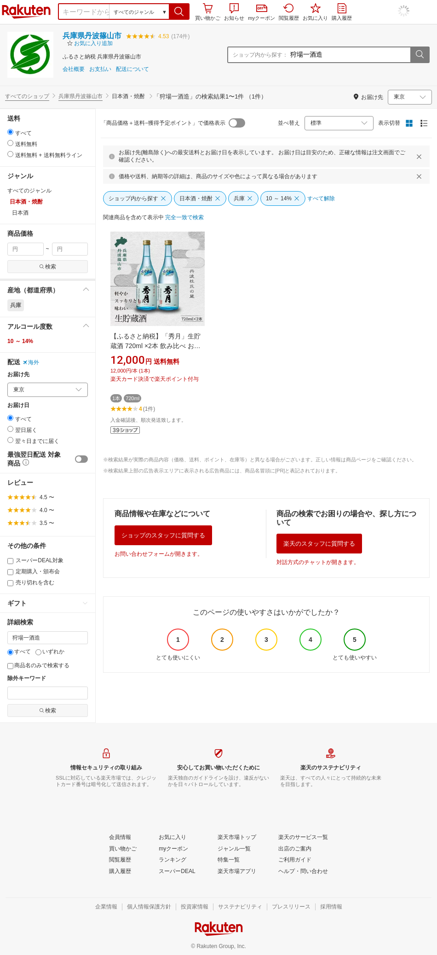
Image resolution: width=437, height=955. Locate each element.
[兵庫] (243, 198)
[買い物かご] (123, 849)
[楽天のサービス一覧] (303, 837)
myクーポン (261, 13)
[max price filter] (70, 249)
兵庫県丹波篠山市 (92, 36)
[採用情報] (331, 907)
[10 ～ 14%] (282, 198)
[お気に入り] (172, 837)
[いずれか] (38, 652)
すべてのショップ (27, 96)
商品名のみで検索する (38, 665)
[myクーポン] (173, 849)
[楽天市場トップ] (237, 837)
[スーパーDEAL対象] (10, 561)
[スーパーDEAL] (177, 871)
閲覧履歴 (289, 12)
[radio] (10, 132)
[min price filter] (25, 249)
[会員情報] (120, 837)
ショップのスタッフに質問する (163, 535)
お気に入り (315, 12)
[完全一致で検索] (184, 217)
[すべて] (10, 652)
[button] (179, 11)
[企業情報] (106, 907)
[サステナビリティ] (240, 907)
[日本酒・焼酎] (200, 198)
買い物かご (207, 12)
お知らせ (234, 12)
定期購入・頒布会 (33, 571)
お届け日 (18, 405)
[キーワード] (47, 637)
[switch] (81, 459)
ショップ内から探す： (260, 55)
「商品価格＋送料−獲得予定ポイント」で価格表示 (163, 123)
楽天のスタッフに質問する (319, 543)
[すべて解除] (321, 199)
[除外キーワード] (47, 693)
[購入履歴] (120, 871)
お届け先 (18, 375)
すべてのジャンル (29, 190)
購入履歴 (342, 12)
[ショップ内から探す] (137, 198)
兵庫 (15, 305)
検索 (47, 266)
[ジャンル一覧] (234, 849)
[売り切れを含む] (10, 583)
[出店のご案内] (294, 849)
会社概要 (74, 69)
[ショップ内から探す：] (349, 54)
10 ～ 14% (20, 341)
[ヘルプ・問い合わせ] (303, 871)
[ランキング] (172, 860)
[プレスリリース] (291, 907)
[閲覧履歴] (120, 860)
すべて (19, 651)
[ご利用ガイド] (294, 860)
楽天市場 (26, 11)
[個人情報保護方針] (149, 907)
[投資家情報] (194, 907)
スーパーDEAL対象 (35, 560)
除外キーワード (26, 678)
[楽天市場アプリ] (237, 871)
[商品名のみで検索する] (10, 666)
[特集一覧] (229, 860)
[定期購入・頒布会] (10, 572)
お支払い (100, 69)
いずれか (49, 651)
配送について (132, 69)
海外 (31, 362)
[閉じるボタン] (420, 156)
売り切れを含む (30, 582)
